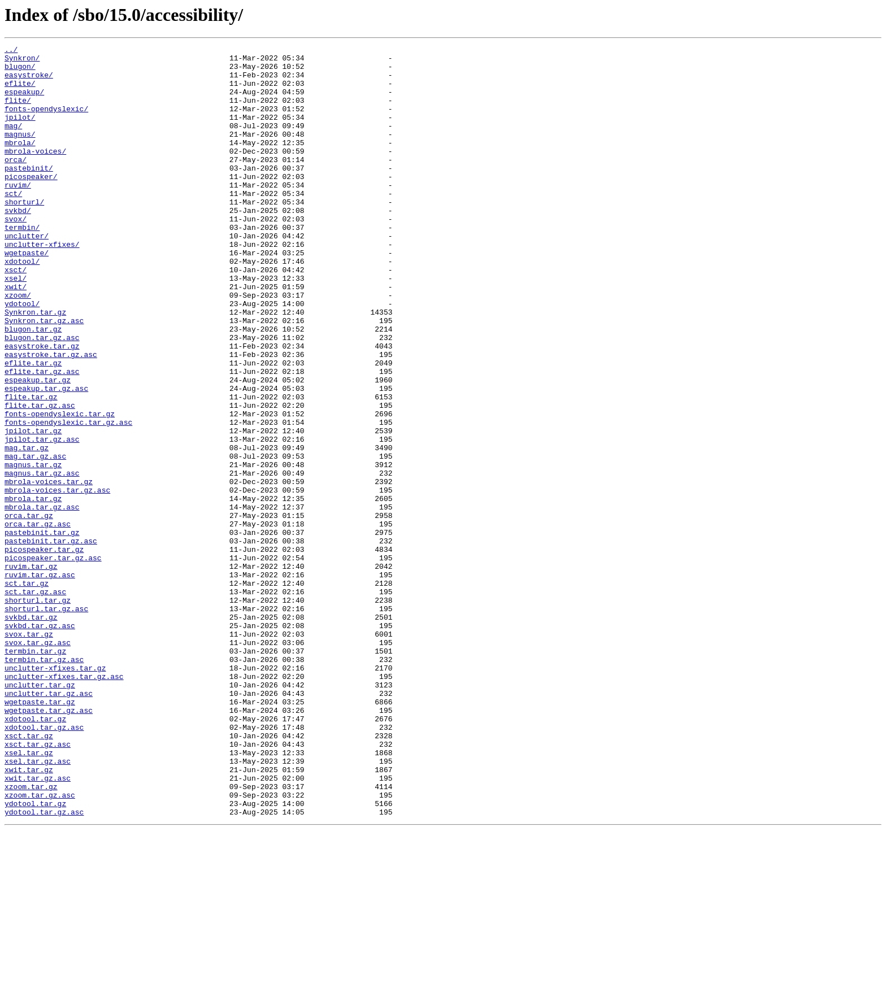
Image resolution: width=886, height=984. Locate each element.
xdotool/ (22, 305)
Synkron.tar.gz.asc (44, 376)
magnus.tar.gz (33, 549)
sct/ (13, 224)
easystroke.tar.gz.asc (51, 417)
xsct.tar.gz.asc (38, 884)
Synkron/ (22, 61)
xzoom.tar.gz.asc (40, 946)
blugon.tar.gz (33, 386)
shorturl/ (24, 234)
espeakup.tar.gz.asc (46, 457)
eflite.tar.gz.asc (42, 437)
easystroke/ (29, 81)
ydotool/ (22, 356)
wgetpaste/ (27, 295)
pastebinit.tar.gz (42, 630)
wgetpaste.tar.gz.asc (49, 844)
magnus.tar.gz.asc (42, 559)
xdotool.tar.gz (35, 854)
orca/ (16, 183)
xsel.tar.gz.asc (38, 905)
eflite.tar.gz (33, 427)
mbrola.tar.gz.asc (42, 600)
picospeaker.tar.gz (44, 651)
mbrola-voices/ (35, 173)
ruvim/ (18, 213)
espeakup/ (24, 102)
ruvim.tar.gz (31, 671)
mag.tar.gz (27, 529)
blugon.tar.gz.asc (42, 396)
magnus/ (20, 152)
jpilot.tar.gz (33, 508)
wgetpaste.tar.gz (40, 834)
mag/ (13, 142)
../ (11, 51)
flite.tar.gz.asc (40, 478)
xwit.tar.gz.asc (38, 925)
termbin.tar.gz (35, 773)
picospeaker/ (31, 203)
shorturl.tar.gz (38, 712)
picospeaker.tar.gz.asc (53, 661)
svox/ (16, 254)
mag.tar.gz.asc (35, 539)
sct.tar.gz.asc (35, 701)
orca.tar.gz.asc (38, 620)
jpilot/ (20, 132)
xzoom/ (18, 346)
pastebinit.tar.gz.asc (51, 640)
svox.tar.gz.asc (38, 762)
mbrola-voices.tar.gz (49, 569)
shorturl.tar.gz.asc (46, 722)
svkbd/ (18, 244)
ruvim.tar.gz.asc (40, 681)
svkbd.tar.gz (31, 732)
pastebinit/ (29, 193)
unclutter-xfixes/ (42, 285)
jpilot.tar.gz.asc (42, 518)
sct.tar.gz (27, 691)
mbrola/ (20, 163)
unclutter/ (27, 274)
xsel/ (16, 325)
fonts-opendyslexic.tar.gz (60, 488)
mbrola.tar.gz (33, 590)
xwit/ (16, 335)
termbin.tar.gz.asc (44, 783)
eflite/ (20, 91)
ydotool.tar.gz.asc (44, 966)
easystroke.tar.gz (42, 407)
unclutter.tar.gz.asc (49, 823)
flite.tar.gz (31, 468)
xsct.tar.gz (29, 874)
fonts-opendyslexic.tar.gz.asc (68, 498)
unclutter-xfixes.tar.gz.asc (64, 803)
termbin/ (22, 264)
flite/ (18, 112)
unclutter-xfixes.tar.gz (55, 793)
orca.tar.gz (29, 610)
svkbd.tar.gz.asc (40, 742)
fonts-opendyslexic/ (46, 122)
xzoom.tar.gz (31, 935)
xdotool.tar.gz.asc (44, 864)
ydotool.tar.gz (35, 956)
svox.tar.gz (29, 752)
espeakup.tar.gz (38, 447)
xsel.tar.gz (29, 895)
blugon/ (20, 71)
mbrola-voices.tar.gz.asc (57, 579)
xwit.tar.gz (29, 915)
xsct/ (16, 315)
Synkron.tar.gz (35, 366)
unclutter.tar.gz (40, 813)
